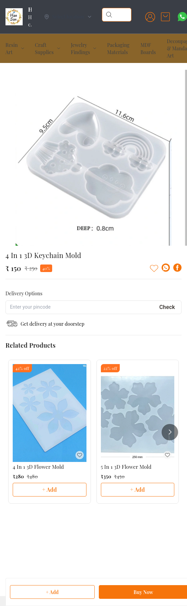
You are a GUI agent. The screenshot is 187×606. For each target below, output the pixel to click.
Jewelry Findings (80, 48)
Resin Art (11, 48)
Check (167, 307)
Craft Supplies (44, 48)
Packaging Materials (118, 48)
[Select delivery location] (68, 17)
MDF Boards (148, 48)
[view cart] (165, 17)
